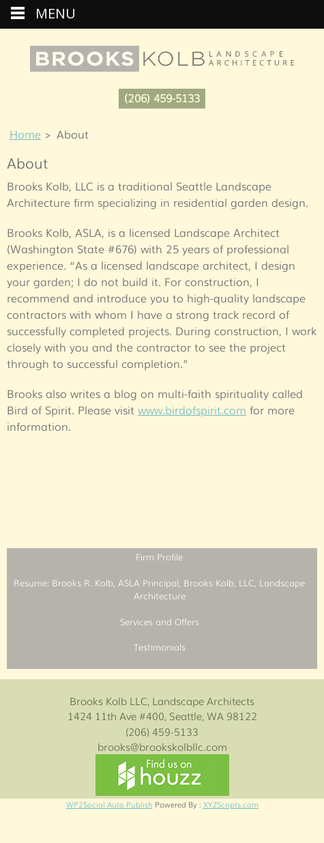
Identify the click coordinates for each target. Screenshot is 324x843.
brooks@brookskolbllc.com (162, 746)
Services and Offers (159, 621)
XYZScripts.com (231, 804)
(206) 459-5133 (162, 97)
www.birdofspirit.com (192, 409)
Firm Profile (159, 556)
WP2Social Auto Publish (109, 804)
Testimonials (160, 646)
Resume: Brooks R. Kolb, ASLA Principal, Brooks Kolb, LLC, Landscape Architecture (159, 589)
